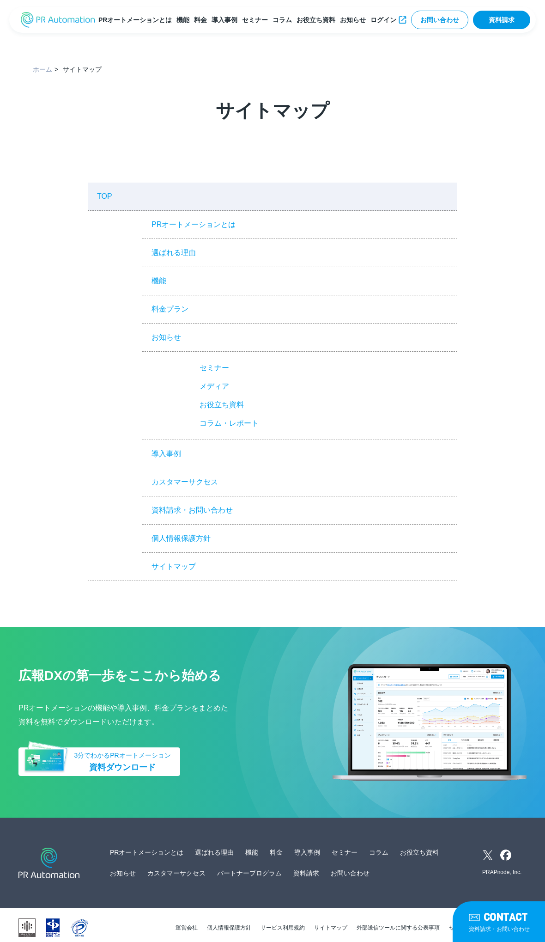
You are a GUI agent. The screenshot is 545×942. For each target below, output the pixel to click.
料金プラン (169, 309)
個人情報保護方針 (181, 538)
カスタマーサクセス (184, 482)
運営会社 (187, 927)
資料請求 (502, 20)
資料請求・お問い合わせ (192, 510)
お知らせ (353, 20)
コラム (282, 20)
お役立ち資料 (316, 20)
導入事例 (224, 20)
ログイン (383, 20)
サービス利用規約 (282, 927)
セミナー (255, 20)
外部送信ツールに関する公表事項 (398, 927)
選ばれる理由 (173, 253)
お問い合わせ (439, 20)
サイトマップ (173, 566)
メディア (214, 386)
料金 (200, 20)
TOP (104, 196)
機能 (182, 20)
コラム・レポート (229, 423)
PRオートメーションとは (135, 20)
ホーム (42, 69)
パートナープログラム (249, 873)
